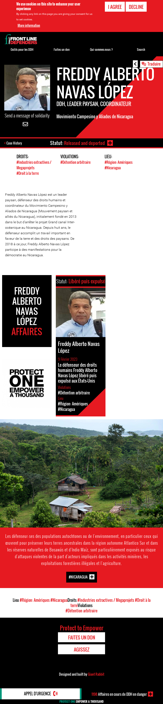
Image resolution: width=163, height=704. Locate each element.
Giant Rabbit (96, 673)
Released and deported (84, 142)
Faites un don (62, 49)
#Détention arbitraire (75, 162)
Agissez (81, 649)
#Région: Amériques (118, 162)
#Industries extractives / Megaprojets (34, 165)
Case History (14, 143)
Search (141, 49)
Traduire (154, 64)
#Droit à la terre (28, 173)
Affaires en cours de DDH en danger (119, 694)
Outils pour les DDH (22, 49)
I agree (115, 6)
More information (29, 25)
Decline (136, 6)
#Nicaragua (113, 167)
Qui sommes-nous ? (101, 49)
